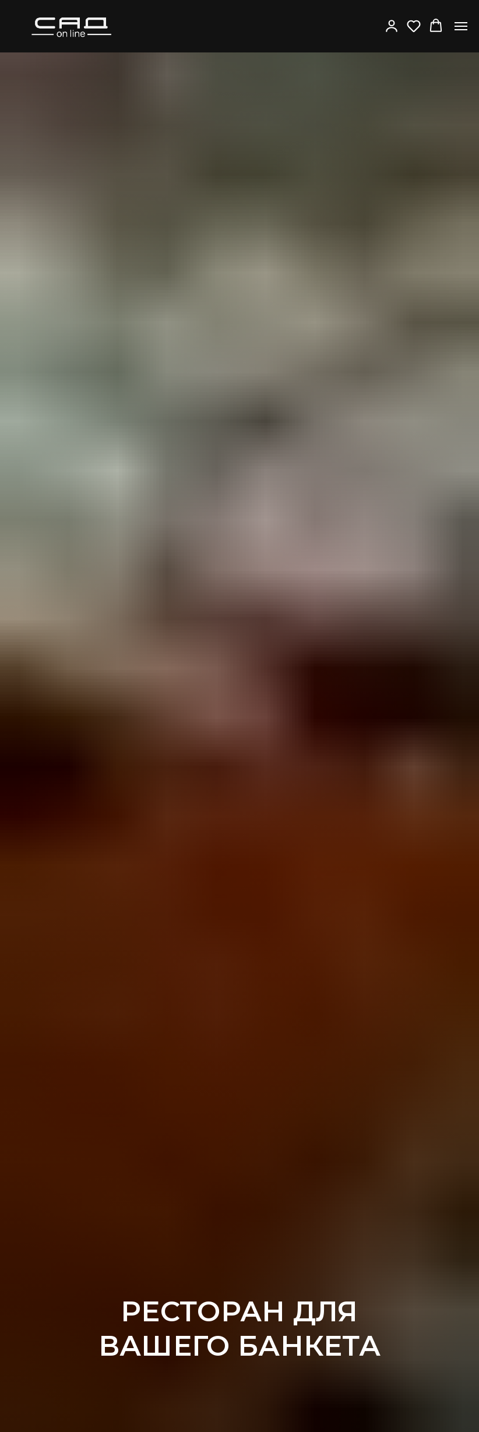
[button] (392, 26)
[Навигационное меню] (461, 26)
